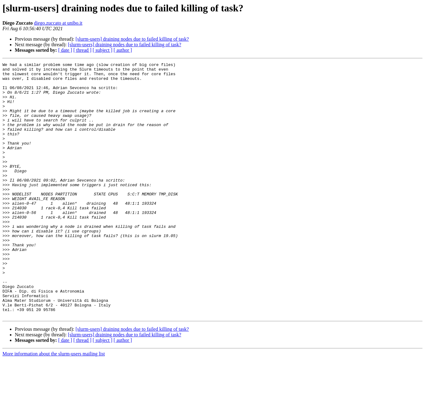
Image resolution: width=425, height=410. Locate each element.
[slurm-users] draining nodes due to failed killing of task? (132, 39)
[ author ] (123, 50)
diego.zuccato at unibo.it (58, 23)
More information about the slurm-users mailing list (53, 404)
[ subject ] (102, 50)
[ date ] (65, 50)
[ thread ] (82, 50)
